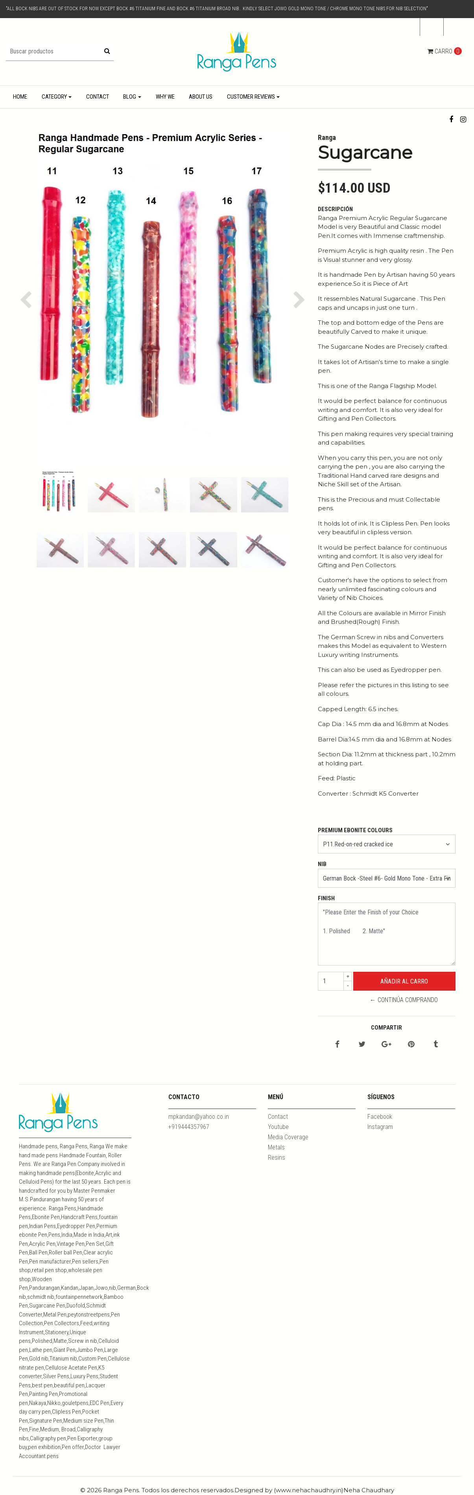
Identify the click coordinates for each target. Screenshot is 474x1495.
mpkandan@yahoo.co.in (198, 1116)
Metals (276, 1147)
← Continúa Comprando (404, 1000)
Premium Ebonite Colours (355, 830)
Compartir (386, 1027)
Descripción (335, 209)
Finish (326, 898)
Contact (97, 96)
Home (20, 96)
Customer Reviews (251, 96)
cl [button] (429, 26)
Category (54, 96)
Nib (322, 864)
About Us (200, 96)
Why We (165, 96)
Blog (129, 96)
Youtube (278, 1127)
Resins (276, 1157)
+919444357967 (188, 1127)
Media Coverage (288, 1137)
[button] (456, 27)
